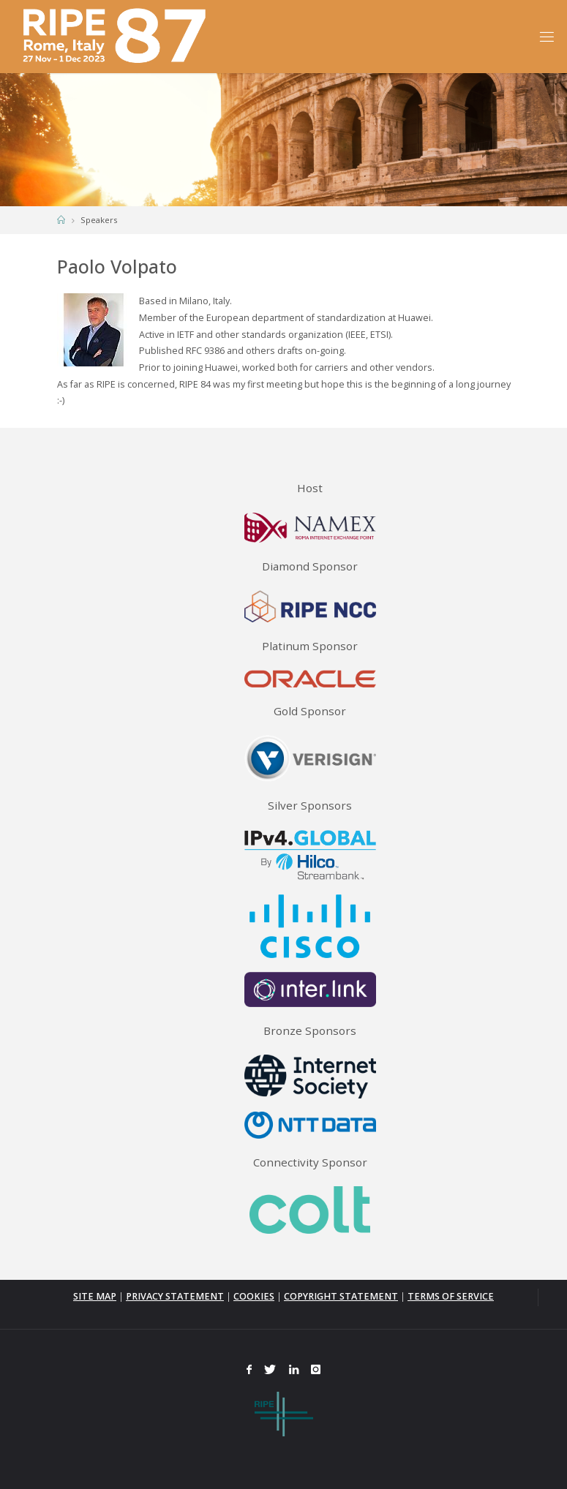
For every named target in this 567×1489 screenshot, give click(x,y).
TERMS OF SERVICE (451, 1296)
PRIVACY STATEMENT (175, 1296)
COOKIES (253, 1296)
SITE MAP (94, 1296)
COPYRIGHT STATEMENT (341, 1296)
